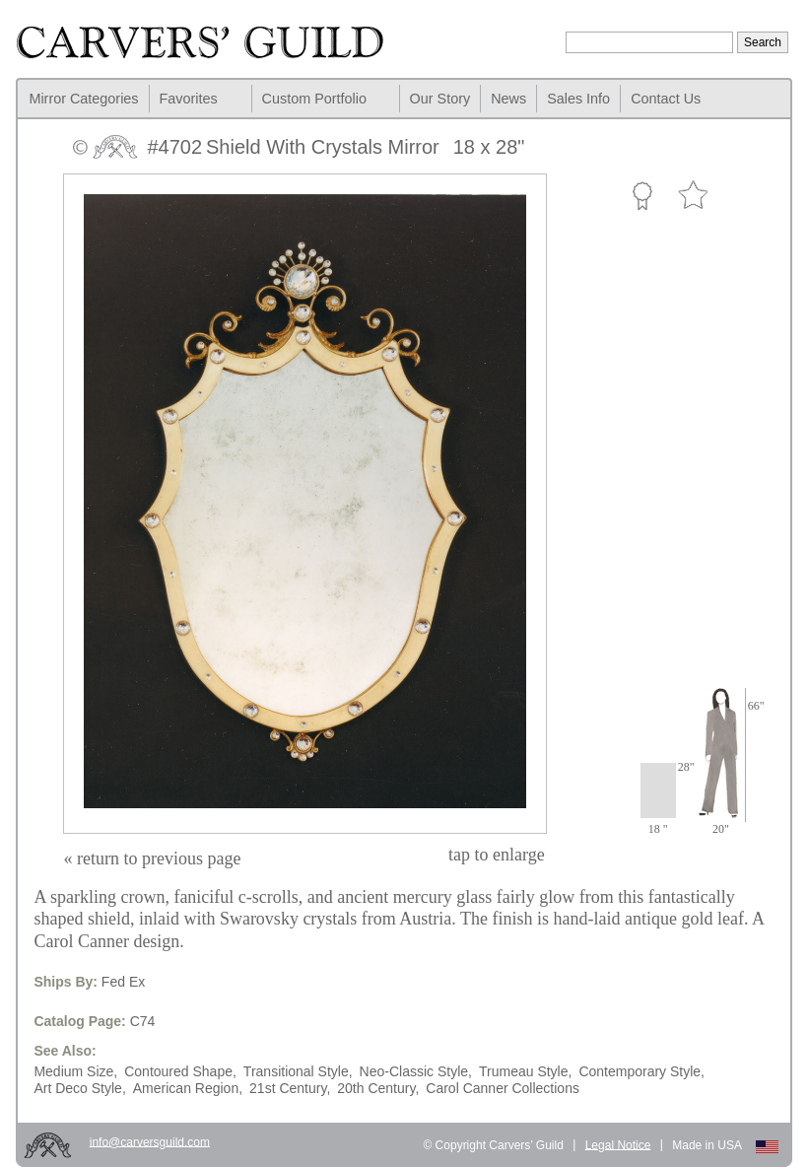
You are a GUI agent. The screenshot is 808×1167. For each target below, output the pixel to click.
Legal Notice (618, 1144)
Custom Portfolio (314, 98)
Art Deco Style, (79, 1088)
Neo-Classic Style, (416, 1071)
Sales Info (578, 98)
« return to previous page (151, 858)
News (508, 98)
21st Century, (289, 1088)
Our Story (440, 98)
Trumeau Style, (525, 1071)
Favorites (189, 98)
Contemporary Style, (641, 1071)
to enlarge (496, 854)
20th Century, (378, 1088)
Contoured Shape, (180, 1071)
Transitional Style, (298, 1071)
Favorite (692, 195)
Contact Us (666, 98)
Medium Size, (75, 1071)
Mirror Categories (83, 98)
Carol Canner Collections (502, 1088)
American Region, (187, 1088)
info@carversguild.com (150, 1141)
